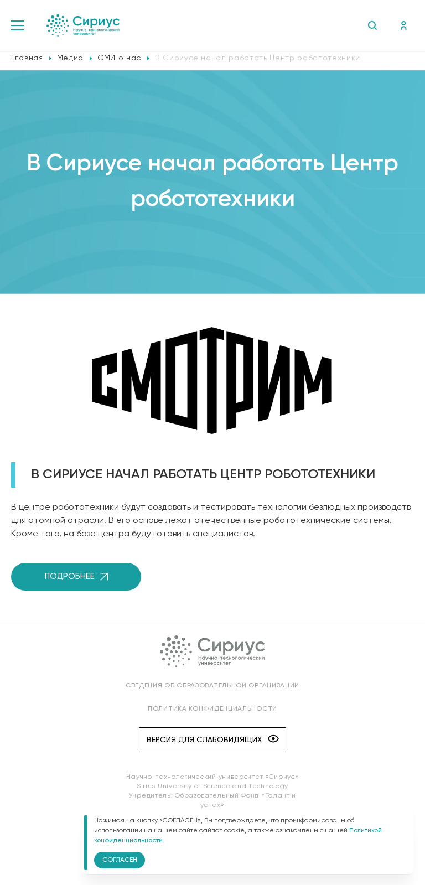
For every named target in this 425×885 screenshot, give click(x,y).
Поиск (372, 25)
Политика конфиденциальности (212, 709)
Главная (27, 58)
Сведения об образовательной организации (212, 685)
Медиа (70, 58)
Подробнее (76, 576)
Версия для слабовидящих (213, 740)
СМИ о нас (119, 58)
